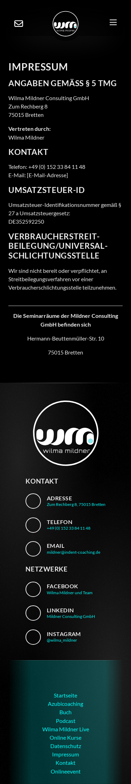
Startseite (65, 695)
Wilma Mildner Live (65, 729)
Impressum (65, 754)
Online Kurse (65, 737)
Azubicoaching (65, 703)
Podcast (65, 720)
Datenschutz (65, 745)
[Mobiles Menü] (113, 24)
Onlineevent (66, 771)
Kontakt (65, 762)
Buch (65, 712)
